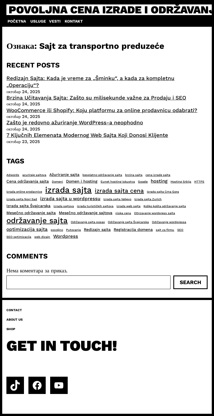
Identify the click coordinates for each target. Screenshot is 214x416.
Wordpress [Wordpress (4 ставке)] (65, 236)
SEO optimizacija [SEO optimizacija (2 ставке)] (18, 237)
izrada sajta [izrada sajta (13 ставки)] (68, 190)
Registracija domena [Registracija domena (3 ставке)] (133, 229)
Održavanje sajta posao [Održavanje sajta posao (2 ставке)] (88, 222)
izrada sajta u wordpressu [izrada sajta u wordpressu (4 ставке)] (70, 198)
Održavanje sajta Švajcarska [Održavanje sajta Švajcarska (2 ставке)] (128, 222)
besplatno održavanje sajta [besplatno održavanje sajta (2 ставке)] (102, 175)
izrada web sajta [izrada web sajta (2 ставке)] (128, 206)
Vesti (54, 21)
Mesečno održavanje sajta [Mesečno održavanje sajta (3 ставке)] (31, 213)
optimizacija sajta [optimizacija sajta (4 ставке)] (27, 229)
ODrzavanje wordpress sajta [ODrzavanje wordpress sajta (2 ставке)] (154, 213)
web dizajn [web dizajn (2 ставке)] (42, 237)
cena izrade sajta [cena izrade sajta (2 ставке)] (157, 175)
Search (190, 282)
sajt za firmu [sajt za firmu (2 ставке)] (165, 230)
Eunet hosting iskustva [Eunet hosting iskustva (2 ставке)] (118, 181)
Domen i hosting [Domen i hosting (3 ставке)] (82, 181)
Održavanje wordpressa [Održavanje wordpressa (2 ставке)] (169, 222)
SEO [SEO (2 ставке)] (180, 230)
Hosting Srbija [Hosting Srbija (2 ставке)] (181, 181)
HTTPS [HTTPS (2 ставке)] (199, 181)
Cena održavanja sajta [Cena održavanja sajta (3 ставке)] (27, 181)
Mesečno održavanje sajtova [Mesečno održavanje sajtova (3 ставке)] (85, 213)
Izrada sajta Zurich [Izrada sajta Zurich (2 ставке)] (148, 199)
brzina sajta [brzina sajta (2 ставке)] (133, 175)
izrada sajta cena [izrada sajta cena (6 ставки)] (119, 190)
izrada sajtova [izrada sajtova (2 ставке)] (64, 206)
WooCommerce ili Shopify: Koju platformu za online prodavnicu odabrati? (101, 110)
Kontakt (74, 21)
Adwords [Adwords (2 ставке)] (12, 175)
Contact (14, 310)
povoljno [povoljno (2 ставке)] (57, 230)
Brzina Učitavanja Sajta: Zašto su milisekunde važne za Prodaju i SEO (96, 98)
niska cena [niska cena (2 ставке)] (123, 213)
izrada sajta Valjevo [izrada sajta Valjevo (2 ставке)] (117, 199)
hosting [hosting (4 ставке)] (159, 181)
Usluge (38, 21)
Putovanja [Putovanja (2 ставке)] (73, 230)
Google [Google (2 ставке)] (143, 181)
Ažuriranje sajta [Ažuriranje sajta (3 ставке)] (64, 174)
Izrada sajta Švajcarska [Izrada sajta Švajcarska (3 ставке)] (28, 206)
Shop (10, 329)
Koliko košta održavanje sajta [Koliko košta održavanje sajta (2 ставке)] (165, 206)
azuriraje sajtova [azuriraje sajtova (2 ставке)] (34, 175)
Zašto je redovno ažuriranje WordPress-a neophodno (74, 122)
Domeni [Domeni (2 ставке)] (57, 181)
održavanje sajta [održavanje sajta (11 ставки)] (37, 220)
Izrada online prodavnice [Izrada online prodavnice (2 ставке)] (24, 192)
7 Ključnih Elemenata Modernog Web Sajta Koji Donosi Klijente (87, 135)
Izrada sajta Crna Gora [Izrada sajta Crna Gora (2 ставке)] (163, 192)
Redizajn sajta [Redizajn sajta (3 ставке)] (97, 229)
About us (14, 319)
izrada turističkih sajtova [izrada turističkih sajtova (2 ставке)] (95, 206)
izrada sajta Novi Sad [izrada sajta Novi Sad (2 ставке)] (21, 199)
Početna (17, 21)
